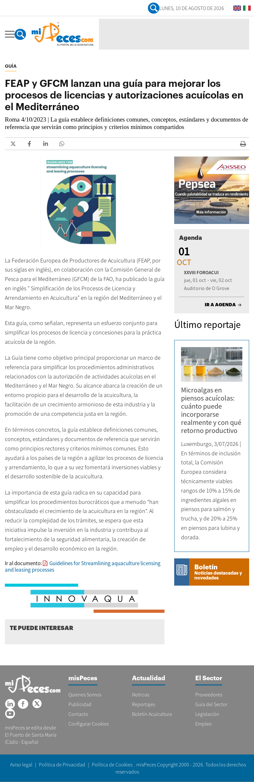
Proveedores (208, 694)
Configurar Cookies (88, 723)
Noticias (140, 694)
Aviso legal (21, 764)
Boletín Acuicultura (152, 714)
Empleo (203, 723)
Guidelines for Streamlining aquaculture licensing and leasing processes (83, 566)
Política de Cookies (112, 764)
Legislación (207, 714)
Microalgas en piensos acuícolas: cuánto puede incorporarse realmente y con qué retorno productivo (211, 410)
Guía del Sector (211, 704)
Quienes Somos (84, 694)
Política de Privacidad (62, 764)
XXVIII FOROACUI (201, 272)
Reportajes (143, 704)
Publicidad (79, 704)
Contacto (78, 714)
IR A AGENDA (220, 304)
